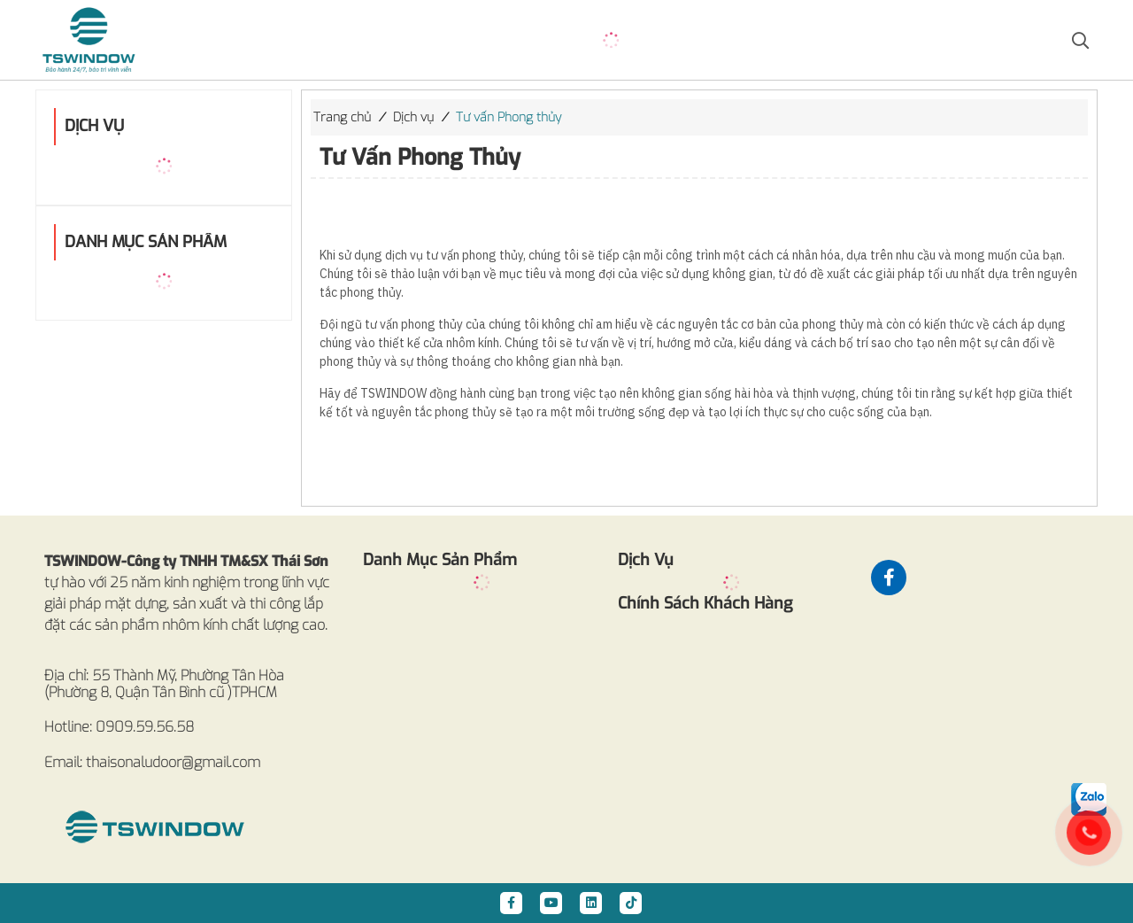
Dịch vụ (413, 117)
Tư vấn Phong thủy (508, 117)
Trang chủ (342, 117)
